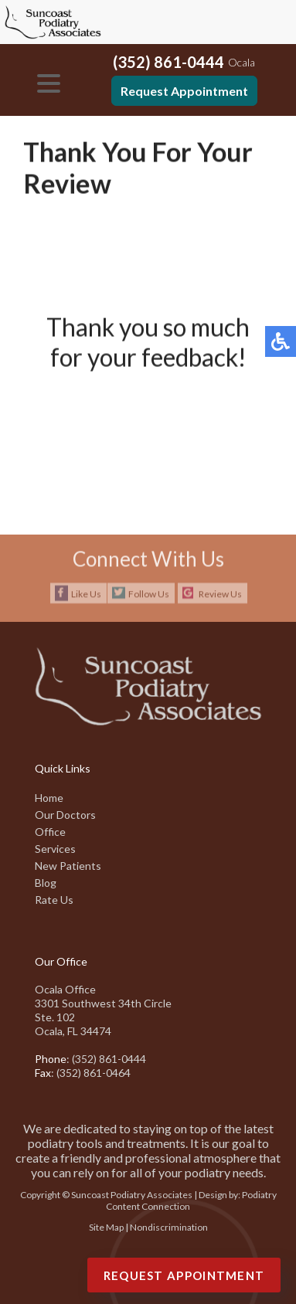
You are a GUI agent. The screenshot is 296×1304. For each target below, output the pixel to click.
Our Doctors (65, 814)
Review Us (220, 593)
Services (55, 848)
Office (50, 831)
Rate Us (54, 899)
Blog (45, 882)
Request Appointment (184, 90)
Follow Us (148, 593)
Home (49, 797)
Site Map (106, 1227)
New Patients (68, 865)
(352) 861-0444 (168, 62)
